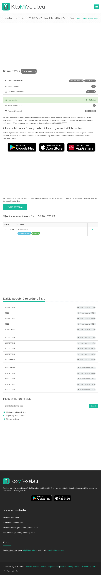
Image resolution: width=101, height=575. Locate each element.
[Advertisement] (50, 46)
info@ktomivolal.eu (30, 550)
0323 (50, 313)
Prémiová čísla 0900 (11, 518)
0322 (50, 324)
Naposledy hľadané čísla (15, 416)
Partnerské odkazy (89, 567)
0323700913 (50, 373)
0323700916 (50, 354)
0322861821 (50, 329)
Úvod (72, 18)
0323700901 (50, 318)
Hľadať (93, 406)
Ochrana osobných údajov (70, 567)
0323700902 (50, 379)
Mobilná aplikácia (12, 419)
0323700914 (50, 389)
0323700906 (50, 307)
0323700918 (50, 348)
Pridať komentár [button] (14, 207)
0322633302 (50, 359)
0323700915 (50, 343)
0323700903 (50, 337)
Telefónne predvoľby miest (13, 523)
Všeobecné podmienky (50, 567)
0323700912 (50, 384)
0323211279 (50, 368)
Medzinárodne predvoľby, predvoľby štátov (19, 533)
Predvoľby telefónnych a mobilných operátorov (20, 528)
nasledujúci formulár (56, 550)
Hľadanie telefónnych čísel (16, 412)
